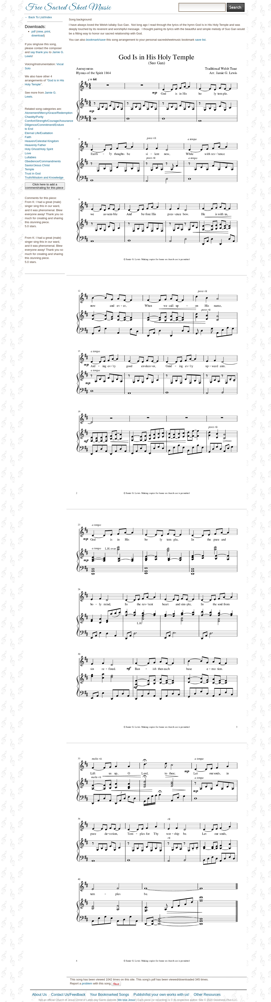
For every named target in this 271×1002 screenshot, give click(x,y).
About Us (39, 994)
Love (28, 153)
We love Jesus (126, 1000)
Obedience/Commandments (43, 161)
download (38, 35)
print (47, 31)
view (40, 31)
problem (87, 983)
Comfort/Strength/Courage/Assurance (49, 120)
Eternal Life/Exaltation (39, 133)
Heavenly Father (35, 145)
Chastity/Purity (34, 116)
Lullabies (30, 157)
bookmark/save (96, 39)
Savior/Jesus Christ (37, 165)
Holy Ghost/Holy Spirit (39, 149)
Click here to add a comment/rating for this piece (44, 186)
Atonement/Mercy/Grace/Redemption (49, 112)
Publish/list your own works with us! (161, 994)
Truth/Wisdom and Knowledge (44, 177)
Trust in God (33, 173)
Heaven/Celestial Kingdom (42, 141)
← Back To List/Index (38, 17)
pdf (34, 31)
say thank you (39, 52)
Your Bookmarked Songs (109, 994)
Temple (29, 169)
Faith (28, 137)
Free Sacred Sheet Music (68, 8)
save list (200, 39)
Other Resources (207, 994)
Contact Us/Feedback (68, 994)
